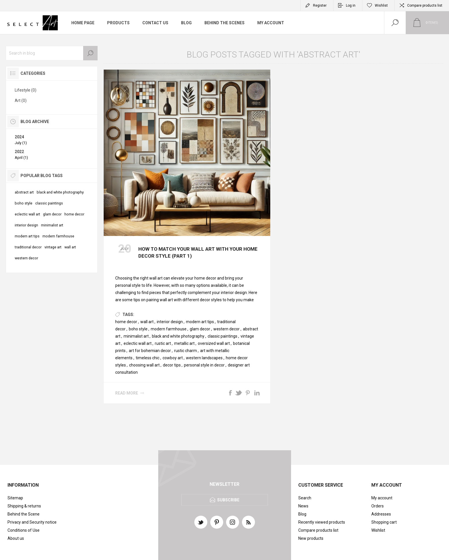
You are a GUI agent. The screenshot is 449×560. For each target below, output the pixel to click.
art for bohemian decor (150, 350)
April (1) (21, 157)
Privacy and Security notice (32, 522)
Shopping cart (384, 522)
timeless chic (147, 358)
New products (310, 538)
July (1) (21, 143)
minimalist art (136, 336)
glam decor (200, 329)
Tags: (128, 314)
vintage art (53, 247)
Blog (302, 514)
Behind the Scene (24, 514)
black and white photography (178, 336)
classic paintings (222, 336)
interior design (170, 321)
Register (320, 5)
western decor (226, 329)
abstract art (24, 192)
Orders (377, 506)
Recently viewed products (321, 522)
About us (16, 538)
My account (381, 498)
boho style (138, 329)
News (303, 506)
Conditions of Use (24, 530)
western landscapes (204, 358)
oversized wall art (214, 343)
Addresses (381, 514)
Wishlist (378, 530)
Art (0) (21, 100)
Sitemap (15, 498)
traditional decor (28, 247)
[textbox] (52, 53)
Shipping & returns (24, 506)
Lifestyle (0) (25, 90)
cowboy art (173, 358)
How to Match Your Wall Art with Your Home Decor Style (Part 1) (198, 252)
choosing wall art (144, 365)
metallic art (184, 343)
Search (90, 53)
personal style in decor (204, 365)
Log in (350, 5)
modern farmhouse (169, 329)
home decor (126, 321)
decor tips (172, 365)
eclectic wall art (138, 343)
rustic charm (185, 350)
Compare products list (424, 5)
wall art (147, 321)
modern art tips (200, 321)
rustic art (163, 343)
